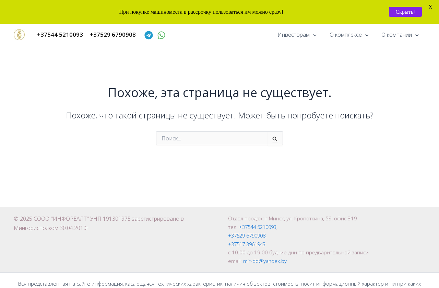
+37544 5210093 (260, 226)
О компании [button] (401, 35)
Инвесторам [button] (302, 35)
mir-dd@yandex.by (265, 260)
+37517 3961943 (249, 244)
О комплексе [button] (352, 35)
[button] (318, 35)
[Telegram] (148, 35)
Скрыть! (405, 12)
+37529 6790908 (249, 235)
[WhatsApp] (161, 35)
